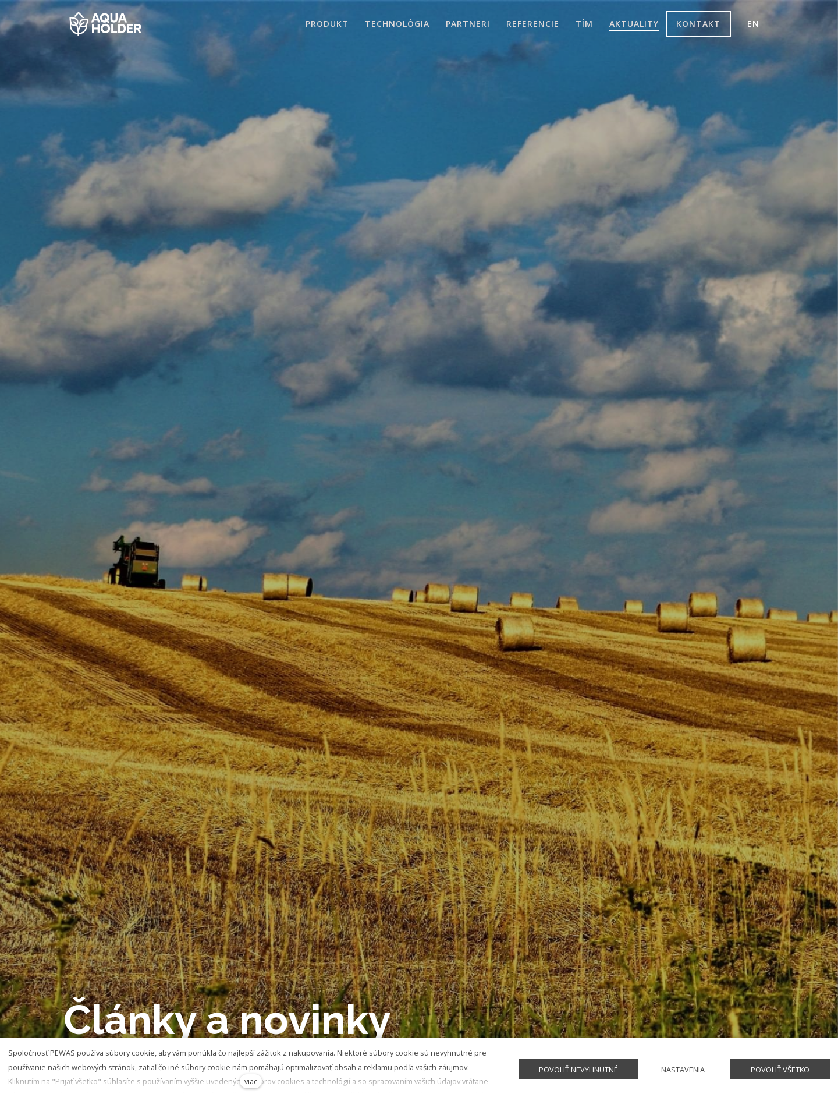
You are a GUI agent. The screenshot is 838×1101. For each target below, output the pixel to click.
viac (250, 1081)
